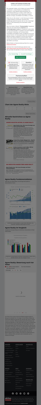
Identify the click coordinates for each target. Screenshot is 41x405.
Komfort (28, 62)
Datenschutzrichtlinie (11, 44)
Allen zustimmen (20, 57)
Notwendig (14, 62)
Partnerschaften (21, 76)
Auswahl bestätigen (26, 54)
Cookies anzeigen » (13, 71)
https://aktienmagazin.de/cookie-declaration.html (18, 48)
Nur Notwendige (13, 54)
